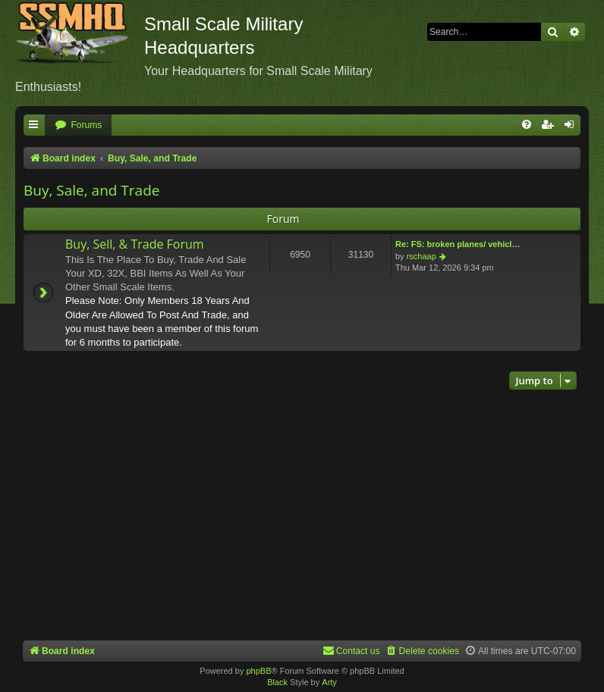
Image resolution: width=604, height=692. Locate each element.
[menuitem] (78, 125)
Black (277, 682)
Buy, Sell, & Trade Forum (134, 244)
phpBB (258, 670)
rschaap (421, 256)
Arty (329, 682)
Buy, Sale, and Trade (91, 190)
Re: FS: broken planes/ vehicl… (457, 244)
